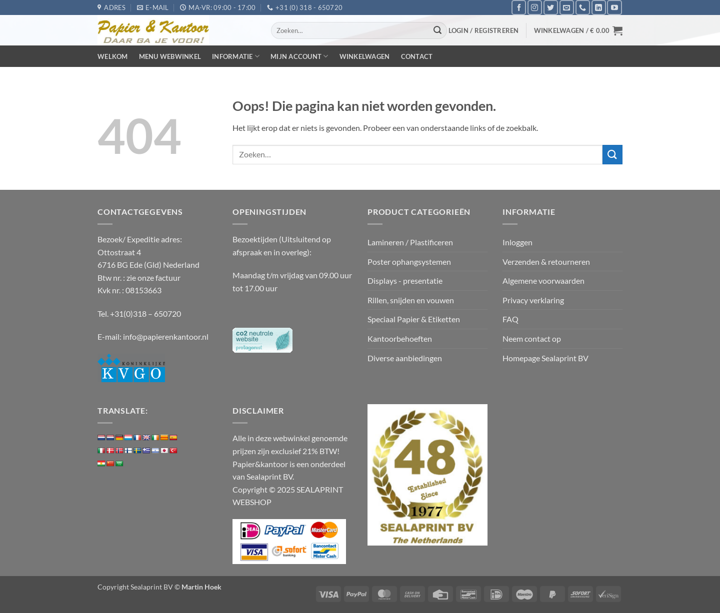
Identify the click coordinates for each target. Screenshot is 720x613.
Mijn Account (299, 56)
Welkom (113, 56)
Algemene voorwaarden (543, 280)
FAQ (510, 319)
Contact (417, 56)
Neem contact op (531, 338)
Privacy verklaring (533, 300)
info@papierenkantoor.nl (165, 336)
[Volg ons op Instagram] (535, 7)
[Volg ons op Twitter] (551, 7)
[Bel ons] (583, 7)
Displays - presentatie (405, 280)
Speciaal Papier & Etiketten (414, 319)
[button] (483, 30)
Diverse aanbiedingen (405, 358)
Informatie (236, 56)
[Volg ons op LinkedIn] (599, 7)
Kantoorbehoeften (400, 338)
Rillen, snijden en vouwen (411, 300)
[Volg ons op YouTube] (614, 7)
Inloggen (517, 242)
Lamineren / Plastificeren (410, 242)
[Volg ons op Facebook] (519, 7)
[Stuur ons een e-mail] (567, 7)
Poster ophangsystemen (409, 261)
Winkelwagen (365, 56)
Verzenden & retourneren (546, 261)
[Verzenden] (438, 30)
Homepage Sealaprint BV (545, 358)
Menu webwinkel (170, 56)
